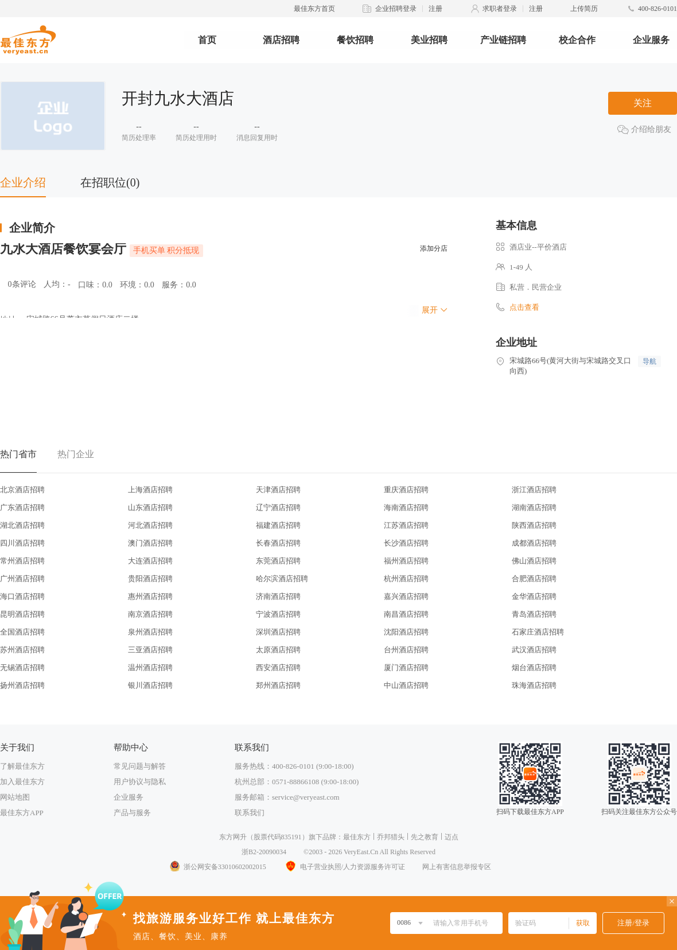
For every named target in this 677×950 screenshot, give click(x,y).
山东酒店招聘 (150, 507)
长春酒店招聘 (278, 543)
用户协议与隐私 (140, 781)
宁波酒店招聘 (278, 614)
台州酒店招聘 (406, 649)
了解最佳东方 (22, 766)
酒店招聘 (281, 40)
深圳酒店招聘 (278, 632)
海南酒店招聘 (406, 507)
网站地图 (15, 797)
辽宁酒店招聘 (278, 507)
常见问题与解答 (140, 766)
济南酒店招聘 (278, 596)
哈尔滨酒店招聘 (282, 578)
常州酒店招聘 (22, 560)
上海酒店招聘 (150, 489)
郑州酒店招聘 (278, 685)
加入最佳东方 (22, 781)
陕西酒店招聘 (534, 525)
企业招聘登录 (396, 9)
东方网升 (233, 837)
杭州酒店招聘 (406, 578)
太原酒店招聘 (278, 649)
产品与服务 (132, 812)
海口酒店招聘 (22, 596)
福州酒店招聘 (406, 560)
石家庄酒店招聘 (538, 632)
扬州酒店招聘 (22, 685)
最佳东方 (357, 837)
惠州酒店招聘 (150, 596)
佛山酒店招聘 (534, 560)
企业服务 (651, 40)
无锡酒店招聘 (22, 667)
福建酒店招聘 (278, 525)
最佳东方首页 (314, 9)
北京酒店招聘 (22, 489)
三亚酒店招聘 (150, 649)
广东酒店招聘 (22, 507)
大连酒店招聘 (150, 560)
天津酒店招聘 (278, 489)
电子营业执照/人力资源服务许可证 (344, 867)
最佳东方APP (22, 812)
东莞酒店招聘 (278, 560)
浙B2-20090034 (264, 852)
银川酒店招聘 (150, 685)
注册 (435, 9)
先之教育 (424, 837)
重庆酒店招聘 (406, 489)
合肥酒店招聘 (534, 578)
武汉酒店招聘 (534, 649)
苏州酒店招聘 (22, 649)
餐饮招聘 (355, 40)
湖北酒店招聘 (22, 525)
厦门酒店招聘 (406, 667)
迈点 (451, 837)
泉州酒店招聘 (150, 632)
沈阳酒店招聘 (406, 632)
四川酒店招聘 (22, 543)
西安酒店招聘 (278, 667)
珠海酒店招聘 (534, 685)
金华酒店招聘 (534, 596)
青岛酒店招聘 (534, 614)
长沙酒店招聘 (406, 543)
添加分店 (434, 248)
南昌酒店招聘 (406, 614)
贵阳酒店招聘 (150, 578)
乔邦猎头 (390, 837)
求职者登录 (500, 9)
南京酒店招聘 (150, 614)
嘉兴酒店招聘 (406, 596)
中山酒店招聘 (406, 685)
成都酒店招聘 (534, 543)
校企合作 (577, 40)
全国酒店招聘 (22, 632)
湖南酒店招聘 (534, 507)
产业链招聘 (503, 40)
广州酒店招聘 (22, 578)
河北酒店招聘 (150, 525)
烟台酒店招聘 (534, 667)
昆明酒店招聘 (22, 614)
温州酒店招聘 (150, 667)
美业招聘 (429, 40)
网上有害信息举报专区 (456, 867)
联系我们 (249, 812)
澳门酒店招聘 (150, 543)
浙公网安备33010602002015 (217, 867)
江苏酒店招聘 (406, 525)
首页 (207, 40)
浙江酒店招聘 (534, 489)
